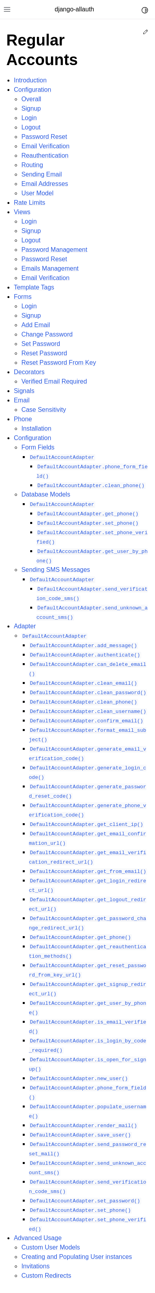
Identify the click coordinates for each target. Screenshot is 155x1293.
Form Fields (37, 447)
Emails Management (49, 268)
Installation (36, 428)
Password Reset (44, 136)
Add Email (35, 325)
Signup (31, 108)
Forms (22, 296)
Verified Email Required (54, 381)
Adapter (25, 626)
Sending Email (41, 174)
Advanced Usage (38, 1238)
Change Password (47, 334)
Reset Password (44, 353)
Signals (24, 390)
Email (21, 400)
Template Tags (34, 287)
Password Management (54, 249)
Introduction (30, 80)
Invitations (35, 1266)
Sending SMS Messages (55, 569)
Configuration (32, 89)
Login (28, 118)
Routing (32, 165)
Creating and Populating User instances (76, 1256)
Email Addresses (44, 183)
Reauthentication (44, 155)
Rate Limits (29, 202)
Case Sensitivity (43, 409)
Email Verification (45, 146)
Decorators (29, 372)
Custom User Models (50, 1247)
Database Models (45, 494)
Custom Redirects (46, 1275)
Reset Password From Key (58, 362)
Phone (23, 419)
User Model (37, 193)
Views (22, 212)
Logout (30, 127)
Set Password (40, 343)
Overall (31, 99)
